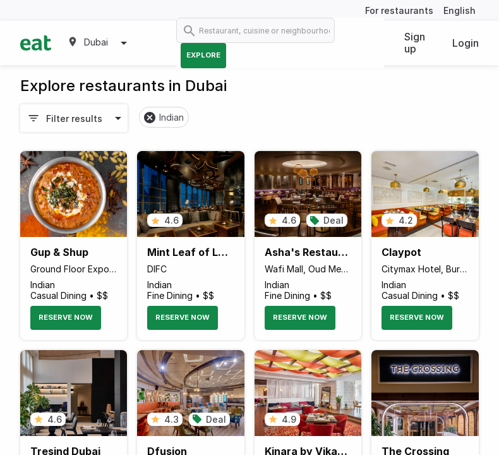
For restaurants (399, 10)
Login (465, 43)
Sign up (414, 42)
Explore (203, 55)
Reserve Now (66, 317)
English (459, 10)
